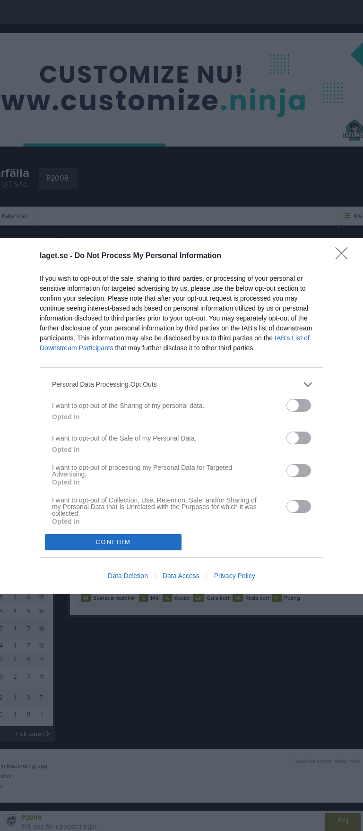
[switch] (298, 405)
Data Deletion (128, 576)
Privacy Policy (234, 576)
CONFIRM (113, 541)
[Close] (345, 256)
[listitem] (181, 385)
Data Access (181, 576)
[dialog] (181, 416)
